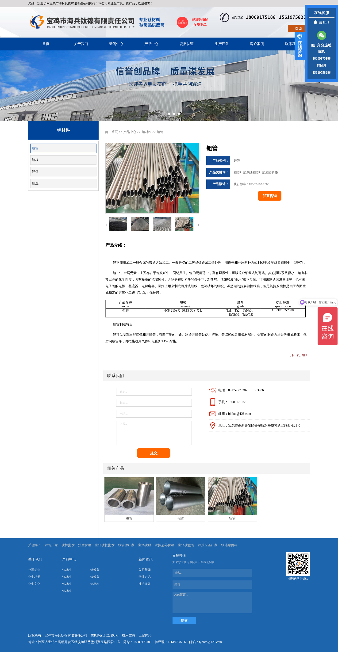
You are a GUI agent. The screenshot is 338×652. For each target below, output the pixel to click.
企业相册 (34, 577)
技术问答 (144, 584)
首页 (45, 44)
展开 (300, 46)
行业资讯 (144, 577)
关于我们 (81, 44)
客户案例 (257, 44)
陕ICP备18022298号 (105, 635)
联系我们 (292, 44)
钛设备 (95, 570)
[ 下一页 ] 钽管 (299, 355)
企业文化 (34, 584)
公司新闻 (144, 570)
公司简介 (34, 570)
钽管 (35, 148)
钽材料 (147, 132)
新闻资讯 (145, 559)
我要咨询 (270, 196)
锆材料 (66, 584)
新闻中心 (116, 44)
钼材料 (66, 591)
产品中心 (151, 44)
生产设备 (222, 44)
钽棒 (35, 171)
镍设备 (95, 577)
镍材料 (66, 577)
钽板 (35, 160)
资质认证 (187, 44)
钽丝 (35, 183)
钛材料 (66, 570)
